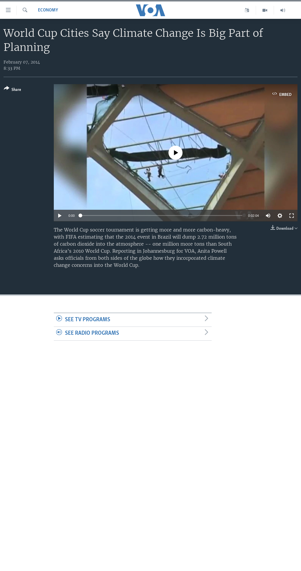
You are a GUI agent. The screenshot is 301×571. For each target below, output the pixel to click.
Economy (48, 10)
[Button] (12, 90)
